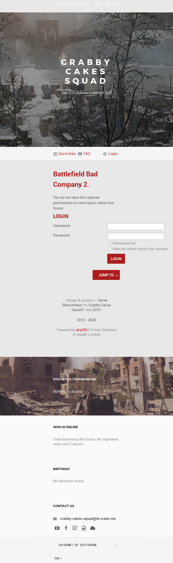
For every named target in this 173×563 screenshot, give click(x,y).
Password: (61, 235)
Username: (62, 225)
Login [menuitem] (113, 153)
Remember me (122, 243)
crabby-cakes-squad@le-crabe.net (88, 518)
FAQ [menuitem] (86, 153)
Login (60, 216)
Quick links (67, 153)
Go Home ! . (67, 545)
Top (58, 558)
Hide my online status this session (138, 248)
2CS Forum (88, 545)
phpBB (81, 329)
